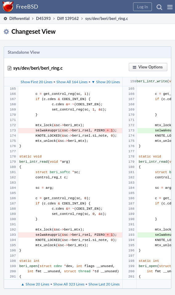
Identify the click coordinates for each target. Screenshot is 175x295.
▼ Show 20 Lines (106, 81)
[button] (170, 7)
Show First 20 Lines (36, 81)
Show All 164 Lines (72, 81)
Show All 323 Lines (68, 283)
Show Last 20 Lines (104, 283)
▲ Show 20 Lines (35, 283)
